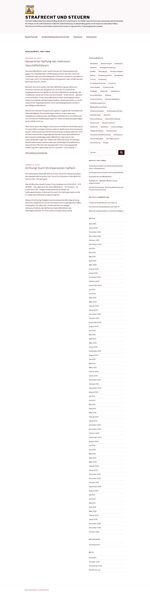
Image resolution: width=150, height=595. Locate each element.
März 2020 (93, 462)
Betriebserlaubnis (116, 71)
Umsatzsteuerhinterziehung (100, 135)
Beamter (93, 67)
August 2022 (93, 355)
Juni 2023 (92, 330)
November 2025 (95, 236)
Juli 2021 (92, 396)
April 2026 (92, 224)
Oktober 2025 (94, 240)
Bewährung (118, 75)
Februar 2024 (94, 306)
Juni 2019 (92, 499)
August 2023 (93, 326)
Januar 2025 (93, 273)
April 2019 (92, 507)
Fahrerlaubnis (95, 87)
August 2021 (93, 392)
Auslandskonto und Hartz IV (107, 203)
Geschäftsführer (96, 95)
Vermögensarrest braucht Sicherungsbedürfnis (106, 172)
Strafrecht (94, 127)
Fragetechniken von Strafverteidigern (109, 211)
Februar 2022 (94, 372)
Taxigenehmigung (96, 131)
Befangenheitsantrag (107, 67)
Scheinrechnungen (97, 111)
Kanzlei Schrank (31, 37)
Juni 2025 (92, 252)
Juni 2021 (92, 400)
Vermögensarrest (112, 139)
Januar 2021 (93, 421)
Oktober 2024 (94, 281)
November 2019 (95, 478)
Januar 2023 (93, 347)
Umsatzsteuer (111, 131)
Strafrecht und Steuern (57, 17)
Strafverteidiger (117, 127)
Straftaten (104, 127)
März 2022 (93, 367)
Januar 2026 (93, 228)
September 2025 (95, 244)
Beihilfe (93, 71)
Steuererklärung (96, 119)
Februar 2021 (93, 417)
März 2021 (92, 413)
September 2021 (95, 388)
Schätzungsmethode (114, 111)
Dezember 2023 (95, 314)
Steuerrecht (94, 123)
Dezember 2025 (95, 232)
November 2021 (95, 380)
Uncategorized (94, 545)
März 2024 (93, 302)
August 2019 (93, 491)
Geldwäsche (115, 91)
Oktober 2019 (94, 482)
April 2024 (92, 298)
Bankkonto (119, 63)
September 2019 (95, 486)
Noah (91, 211)
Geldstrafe (104, 91)
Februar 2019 (93, 515)
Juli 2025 (92, 248)
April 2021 (92, 409)
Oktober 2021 (94, 384)
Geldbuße (93, 91)
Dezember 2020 (95, 425)
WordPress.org (94, 570)
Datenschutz (92, 37)
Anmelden (92, 558)
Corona (93, 79)
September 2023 (95, 322)
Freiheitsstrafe (108, 87)
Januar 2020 (93, 470)
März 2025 (93, 265)
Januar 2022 (93, 376)
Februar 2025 (94, 269)
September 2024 (95, 285)
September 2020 (95, 437)
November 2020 (95, 429)
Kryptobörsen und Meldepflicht (100, 176)
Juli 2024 (92, 289)
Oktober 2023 (94, 318)
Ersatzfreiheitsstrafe (98, 83)
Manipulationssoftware (98, 107)
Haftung (108, 95)
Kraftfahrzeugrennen (98, 103)
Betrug (92, 75)
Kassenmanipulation (112, 99)
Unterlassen (118, 135)
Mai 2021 (92, 404)
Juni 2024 (92, 294)
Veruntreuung (95, 143)
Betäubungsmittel (105, 75)
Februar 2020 (94, 466)
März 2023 (93, 343)
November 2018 (95, 528)
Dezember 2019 (95, 474)
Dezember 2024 (95, 277)
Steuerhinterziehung (112, 119)
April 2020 (92, 458)
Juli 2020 (92, 445)
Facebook (112, 83)
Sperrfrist (107, 115)
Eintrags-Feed (94, 562)
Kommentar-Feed (95, 566)
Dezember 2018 (95, 523)
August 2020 (94, 441)
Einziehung (102, 79)
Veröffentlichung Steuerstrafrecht (55, 37)
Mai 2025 (92, 257)
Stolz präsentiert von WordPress (37, 590)
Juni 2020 (92, 450)
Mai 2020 (92, 454)
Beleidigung (102, 71)
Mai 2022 (92, 363)
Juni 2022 (92, 359)
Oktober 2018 (94, 532)
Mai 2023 (92, 335)
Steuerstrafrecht (108, 123)
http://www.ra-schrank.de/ (36, 153)
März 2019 (93, 511)
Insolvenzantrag (96, 99)
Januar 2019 (93, 519)
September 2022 (95, 351)
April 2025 (92, 261)
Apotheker (94, 63)
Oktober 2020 (94, 433)
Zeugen (106, 143)
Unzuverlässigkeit (96, 139)
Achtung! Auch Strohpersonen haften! (50, 168)
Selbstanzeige (95, 115)
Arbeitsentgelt (106, 63)
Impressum (77, 37)
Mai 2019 (92, 503)
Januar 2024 (93, 310)
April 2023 (92, 339)
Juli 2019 (92, 495)
